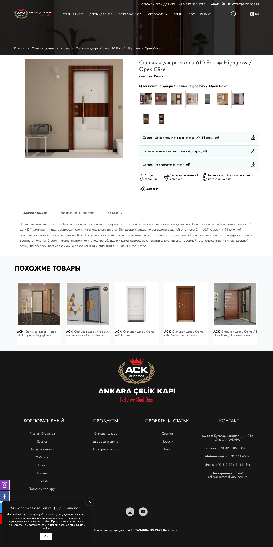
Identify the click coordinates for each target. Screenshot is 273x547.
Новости (167, 441)
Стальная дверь (74, 14)
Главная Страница (42, 434)
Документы (114, 212)
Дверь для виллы (101, 14)
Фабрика (42, 457)
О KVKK (42, 481)
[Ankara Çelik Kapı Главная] (32, 14)
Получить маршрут (42, 489)
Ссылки (179, 14)
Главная (19, 48)
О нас (42, 465)
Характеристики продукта (77, 212)
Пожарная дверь (130, 14)
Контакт (205, 14)
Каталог (42, 441)
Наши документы (42, 449)
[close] (89, 501)
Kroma (65, 48)
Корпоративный (158, 14)
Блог (192, 14)
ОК (46, 536)
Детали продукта (35, 212)
